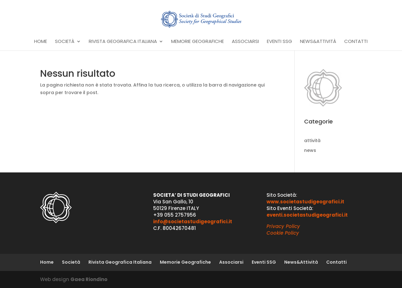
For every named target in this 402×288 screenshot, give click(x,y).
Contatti (356, 42)
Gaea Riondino (88, 279)
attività (312, 140)
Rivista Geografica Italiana (123, 42)
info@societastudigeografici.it (192, 221)
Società (65, 42)
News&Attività (318, 42)
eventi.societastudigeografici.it (307, 215)
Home (40, 42)
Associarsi (245, 42)
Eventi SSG (279, 42)
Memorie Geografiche (197, 42)
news (310, 150)
